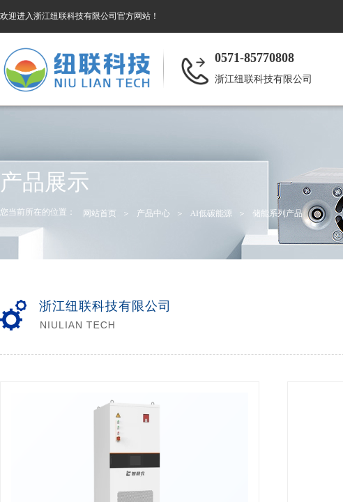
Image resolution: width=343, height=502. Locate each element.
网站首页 (99, 213)
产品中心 (153, 213)
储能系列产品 (277, 213)
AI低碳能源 (211, 213)
